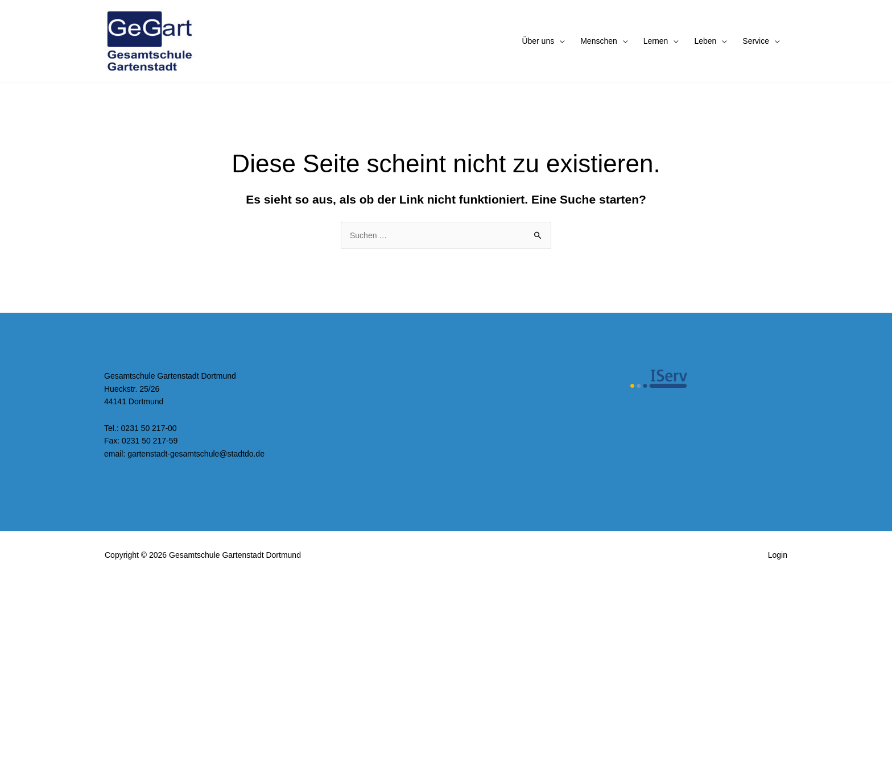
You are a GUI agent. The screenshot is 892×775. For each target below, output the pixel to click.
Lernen (655, 40)
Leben (705, 40)
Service (755, 40)
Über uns (538, 40)
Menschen (598, 40)
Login (777, 555)
